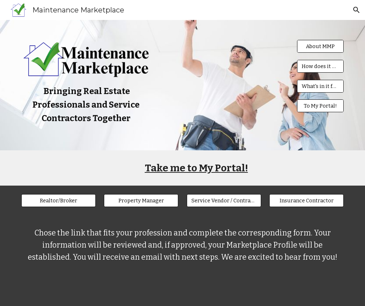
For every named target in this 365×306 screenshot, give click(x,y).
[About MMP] (320, 46)
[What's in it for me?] (320, 86)
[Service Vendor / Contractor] (224, 200)
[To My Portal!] (320, 106)
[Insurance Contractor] (306, 200)
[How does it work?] (320, 66)
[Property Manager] (141, 200)
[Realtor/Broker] (58, 200)
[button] (356, 10)
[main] (86, 104)
